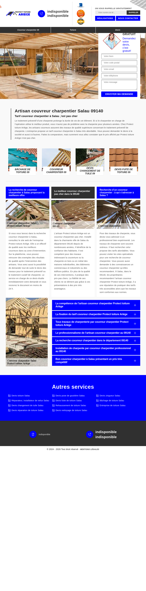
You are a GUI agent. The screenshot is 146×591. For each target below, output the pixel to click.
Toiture (73, 30)
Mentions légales (89, 449)
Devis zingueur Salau (110, 395)
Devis (117, 30)
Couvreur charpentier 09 (28, 30)
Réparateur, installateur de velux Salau (30, 400)
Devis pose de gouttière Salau (70, 395)
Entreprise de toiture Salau (112, 405)
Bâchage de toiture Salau (112, 400)
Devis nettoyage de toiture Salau (71, 410)
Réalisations (105, 18)
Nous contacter (128, 18)
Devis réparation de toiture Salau (27, 410)
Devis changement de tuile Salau (27, 405)
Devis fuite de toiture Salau (69, 400)
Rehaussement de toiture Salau (71, 405)
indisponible (58, 11)
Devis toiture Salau (21, 395)
